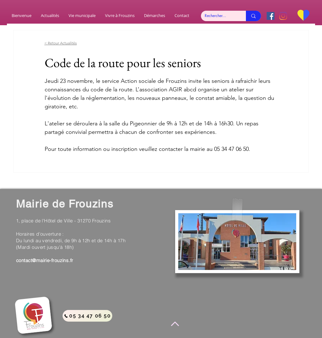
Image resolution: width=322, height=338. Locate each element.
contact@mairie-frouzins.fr (44, 260)
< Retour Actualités (60, 43)
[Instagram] (283, 16)
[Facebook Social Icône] (271, 16)
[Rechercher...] (219, 16)
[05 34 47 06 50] (87, 316)
